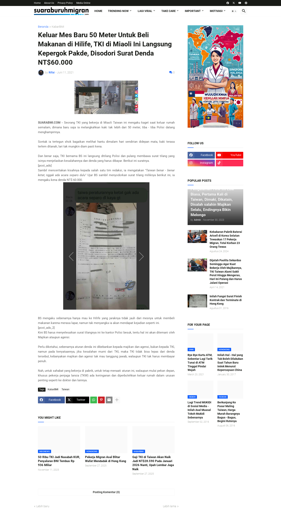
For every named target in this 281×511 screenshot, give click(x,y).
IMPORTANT (193, 11)
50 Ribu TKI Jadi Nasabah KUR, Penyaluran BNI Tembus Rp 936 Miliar (59, 461)
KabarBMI (58, 26)
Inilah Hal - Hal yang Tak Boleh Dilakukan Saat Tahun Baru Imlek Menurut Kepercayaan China (230, 362)
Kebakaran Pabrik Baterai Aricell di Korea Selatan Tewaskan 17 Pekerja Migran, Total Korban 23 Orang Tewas (226, 239)
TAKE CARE (168, 11)
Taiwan (65, 389)
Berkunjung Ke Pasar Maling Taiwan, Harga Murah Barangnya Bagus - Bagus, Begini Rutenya (228, 412)
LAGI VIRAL (145, 11)
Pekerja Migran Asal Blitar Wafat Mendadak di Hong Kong (105, 459)
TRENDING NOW (118, 11)
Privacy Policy (65, 3)
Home (37, 3)
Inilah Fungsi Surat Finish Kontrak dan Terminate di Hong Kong (226, 300)
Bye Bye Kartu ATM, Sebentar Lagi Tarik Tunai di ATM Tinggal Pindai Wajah (200, 362)
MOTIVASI (216, 11)
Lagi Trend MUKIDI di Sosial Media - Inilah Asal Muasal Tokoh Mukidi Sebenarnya (199, 410)
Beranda (43, 26)
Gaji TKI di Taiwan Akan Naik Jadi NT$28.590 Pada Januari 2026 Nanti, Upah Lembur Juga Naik (153, 463)
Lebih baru (42, 506)
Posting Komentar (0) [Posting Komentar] (106, 492)
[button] (234, 11)
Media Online (83, 3)
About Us (49, 3)
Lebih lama (169, 506)
